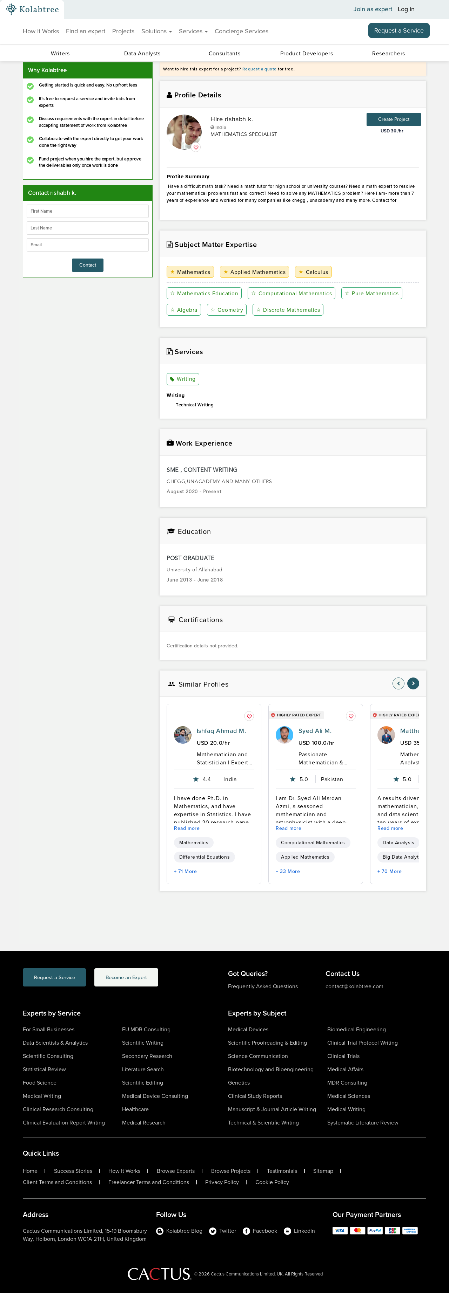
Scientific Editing (142, 1083)
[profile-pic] (183, 735)
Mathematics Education (204, 293)
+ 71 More (185, 871)
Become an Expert (146, 978)
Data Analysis (398, 842)
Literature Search (143, 1069)
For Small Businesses (48, 1029)
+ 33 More (288, 871)
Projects (123, 31)
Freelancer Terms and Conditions (148, 1182)
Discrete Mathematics (287, 310)
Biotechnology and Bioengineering (271, 1069)
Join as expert (373, 9)
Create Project (393, 119)
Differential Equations (204, 857)
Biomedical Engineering (356, 1029)
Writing (183, 379)
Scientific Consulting (48, 1056)
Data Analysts (142, 53)
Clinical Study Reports (255, 1096)
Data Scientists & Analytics (55, 1043)
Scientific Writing (142, 1043)
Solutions (156, 31)
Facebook (260, 1231)
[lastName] (88, 228)
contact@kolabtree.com (354, 986)
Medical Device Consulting (155, 1096)
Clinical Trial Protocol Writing (362, 1043)
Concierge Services (241, 31)
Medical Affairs (345, 1069)
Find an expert (85, 31)
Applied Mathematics (254, 272)
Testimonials (282, 1171)
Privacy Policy (222, 1182)
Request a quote (259, 69)
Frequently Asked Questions (263, 986)
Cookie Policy (272, 1182)
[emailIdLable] (88, 245)
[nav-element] (398, 683)
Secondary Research (147, 1056)
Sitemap (323, 1171)
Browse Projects (230, 1171)
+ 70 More (389, 871)
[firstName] (88, 211)
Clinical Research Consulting (58, 1109)
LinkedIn (299, 1231)
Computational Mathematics (290, 293)
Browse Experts (176, 1171)
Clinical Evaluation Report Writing (64, 1123)
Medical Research (144, 1123)
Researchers (388, 53)
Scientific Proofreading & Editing (267, 1043)
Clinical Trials (343, 1056)
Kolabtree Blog (179, 1231)
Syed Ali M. (315, 730)
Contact (87, 265)
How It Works (41, 31)
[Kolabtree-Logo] (32, 9)
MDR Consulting (347, 1083)
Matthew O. (417, 730)
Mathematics (190, 272)
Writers (60, 53)
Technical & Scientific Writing (263, 1123)
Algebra (184, 310)
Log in (406, 9)
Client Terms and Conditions (57, 1182)
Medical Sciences (348, 1096)
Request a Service (399, 30)
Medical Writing (42, 1096)
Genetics (239, 1083)
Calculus (312, 272)
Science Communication (258, 1056)
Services (193, 31)
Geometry (226, 310)
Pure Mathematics (370, 293)
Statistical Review (44, 1069)
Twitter (222, 1231)
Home (30, 1171)
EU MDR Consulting (146, 1029)
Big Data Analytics (404, 857)
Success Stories (73, 1171)
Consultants (225, 53)
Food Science (39, 1083)
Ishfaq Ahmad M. (221, 730)
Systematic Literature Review (362, 1123)
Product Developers (306, 53)
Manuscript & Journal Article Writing (272, 1109)
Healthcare (135, 1109)
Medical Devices (248, 1029)
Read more (187, 828)
